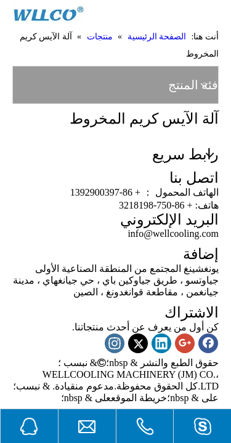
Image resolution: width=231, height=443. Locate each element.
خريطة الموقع (139, 398)
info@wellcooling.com (173, 233)
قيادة (65, 386)
